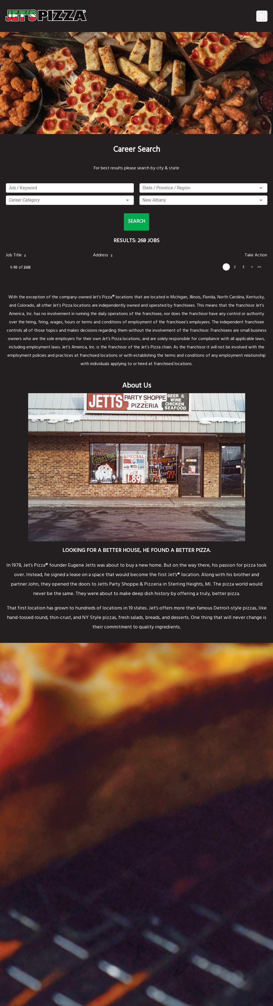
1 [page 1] (226, 267)
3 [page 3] (243, 267)
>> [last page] (259, 267)
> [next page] (252, 267)
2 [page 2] (235, 267)
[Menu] (261, 16)
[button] (70, 200)
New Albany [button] (154, 200)
